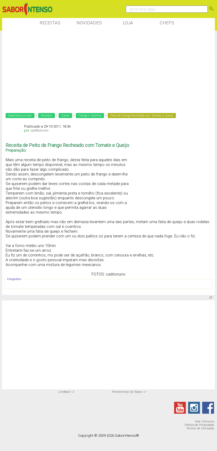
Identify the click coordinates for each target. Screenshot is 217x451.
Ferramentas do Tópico (127, 392)
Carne (65, 115)
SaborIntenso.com (20, 115)
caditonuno (39, 130)
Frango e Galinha (90, 115)
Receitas (50, 22)
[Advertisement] (98, 68)
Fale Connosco (204, 421)
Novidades (89, 22)
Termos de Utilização (200, 428)
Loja (128, 22)
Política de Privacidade (199, 425)
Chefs (167, 22)
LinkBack (64, 392)
